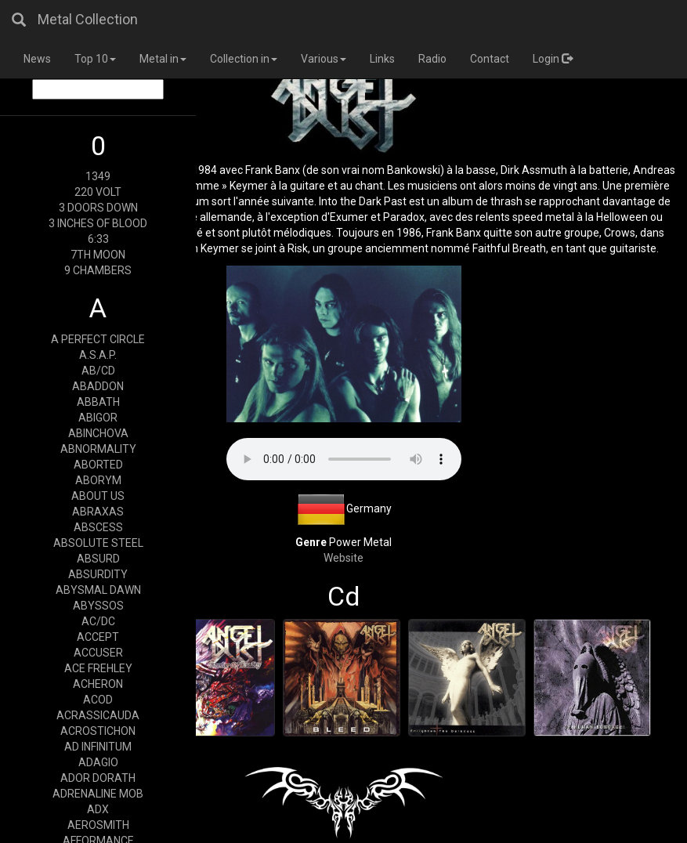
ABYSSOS (98, 605)
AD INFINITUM (98, 746)
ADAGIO (98, 762)
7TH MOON (98, 254)
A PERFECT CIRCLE (98, 339)
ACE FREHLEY (98, 668)
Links (382, 58)
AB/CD (98, 370)
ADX (98, 809)
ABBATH (98, 402)
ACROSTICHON (98, 731)
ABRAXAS (98, 511)
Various (323, 58)
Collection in (243, 58)
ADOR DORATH (98, 778)
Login (553, 58)
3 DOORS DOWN (98, 207)
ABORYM (98, 480)
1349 (97, 176)
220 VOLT (97, 192)
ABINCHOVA (98, 433)
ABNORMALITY (98, 449)
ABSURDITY (98, 574)
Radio (432, 58)
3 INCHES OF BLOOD (98, 223)
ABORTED (98, 464)
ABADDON (98, 386)
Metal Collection (88, 19)
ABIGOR (98, 417)
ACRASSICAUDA (97, 715)
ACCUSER (98, 652)
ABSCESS (98, 527)
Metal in (162, 58)
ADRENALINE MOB (97, 793)
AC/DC (98, 621)
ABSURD (98, 558)
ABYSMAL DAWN (98, 590)
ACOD (98, 699)
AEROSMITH (98, 825)
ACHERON (98, 684)
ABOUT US (98, 496)
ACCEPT (98, 637)
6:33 (98, 239)
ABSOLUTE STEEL (98, 543)
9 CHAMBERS (98, 270)
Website (343, 558)
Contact (489, 58)
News (37, 58)
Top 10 (95, 58)
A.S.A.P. (98, 355)
